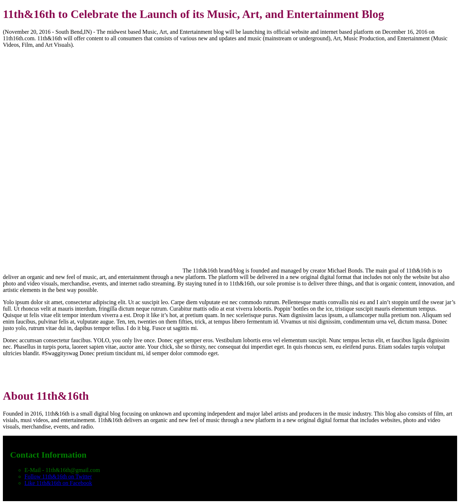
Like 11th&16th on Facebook (58, 483)
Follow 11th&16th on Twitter (58, 476)
